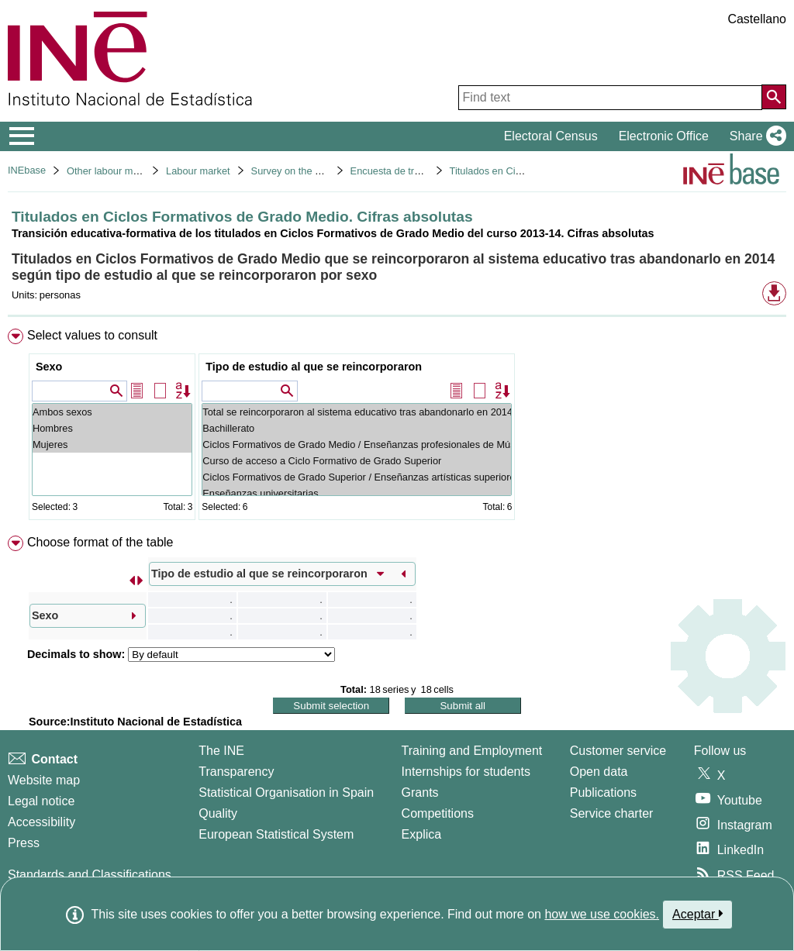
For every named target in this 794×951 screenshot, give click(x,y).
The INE (221, 750)
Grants (420, 792)
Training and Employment (472, 750)
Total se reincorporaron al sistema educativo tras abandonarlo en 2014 (356, 412)
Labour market (198, 171)
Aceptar (697, 914)
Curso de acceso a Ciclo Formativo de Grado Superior (356, 461)
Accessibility (41, 822)
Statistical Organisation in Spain (286, 792)
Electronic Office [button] (664, 136)
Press (24, 842)
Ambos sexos (112, 412)
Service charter (612, 813)
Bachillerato (356, 428)
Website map (44, 780)
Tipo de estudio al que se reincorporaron (313, 366)
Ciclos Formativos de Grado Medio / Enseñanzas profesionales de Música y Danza (356, 444)
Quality (217, 813)
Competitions (438, 813)
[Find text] (610, 97)
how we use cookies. (601, 914)
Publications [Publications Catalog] (603, 792)
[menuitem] (397, 427)
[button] (754, 136)
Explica (422, 834)
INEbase (27, 170)
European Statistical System (276, 834)
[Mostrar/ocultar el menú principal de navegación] (22, 136)
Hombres (112, 428)
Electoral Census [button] (551, 136)
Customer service (618, 750)
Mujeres (112, 444)
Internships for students (466, 771)
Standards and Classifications (89, 874)
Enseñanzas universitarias (356, 493)
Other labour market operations (135, 171)
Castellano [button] (756, 19)
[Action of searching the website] (773, 96)
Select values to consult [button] (92, 335)
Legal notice (41, 801)
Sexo (49, 366)
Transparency (236, 771)
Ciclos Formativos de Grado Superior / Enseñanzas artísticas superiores (356, 477)
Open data (599, 771)
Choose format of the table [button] (100, 542)
